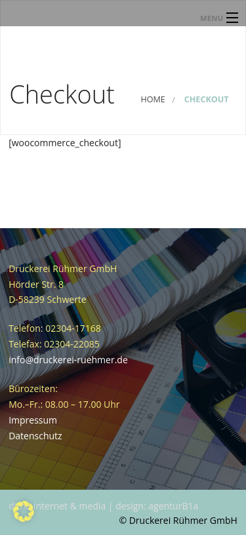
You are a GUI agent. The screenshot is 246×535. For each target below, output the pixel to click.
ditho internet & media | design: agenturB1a (103, 506)
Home (152, 99)
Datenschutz (35, 435)
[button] (23, 511)
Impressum (33, 420)
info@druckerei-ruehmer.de (68, 359)
